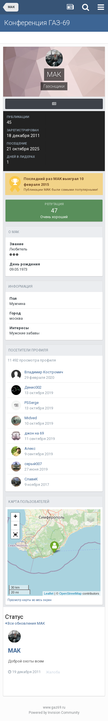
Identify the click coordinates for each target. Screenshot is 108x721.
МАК (14, 650)
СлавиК (31, 479)
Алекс (29, 448)
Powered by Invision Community (54, 713)
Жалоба (53, 672)
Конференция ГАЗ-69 (37, 23)
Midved (30, 418)
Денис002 (32, 387)
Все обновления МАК (25, 623)
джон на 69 (34, 433)
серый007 (33, 464)
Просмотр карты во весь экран (29, 600)
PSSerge (31, 402)
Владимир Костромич (43, 372)
